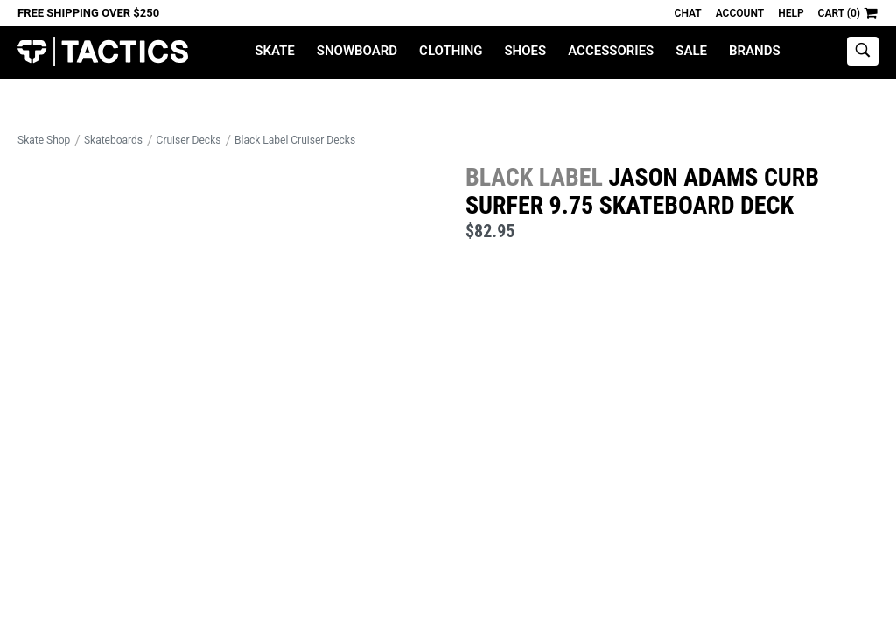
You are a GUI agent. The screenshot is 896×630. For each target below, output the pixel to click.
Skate (274, 51)
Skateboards (113, 140)
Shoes (525, 51)
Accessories (611, 51)
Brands (754, 51)
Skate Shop (44, 140)
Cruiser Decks (189, 140)
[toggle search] (862, 51)
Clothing (450, 51)
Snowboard (357, 51)
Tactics (103, 52)
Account (740, 13)
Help (790, 13)
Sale (691, 51)
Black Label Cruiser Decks (294, 140)
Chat (688, 13)
